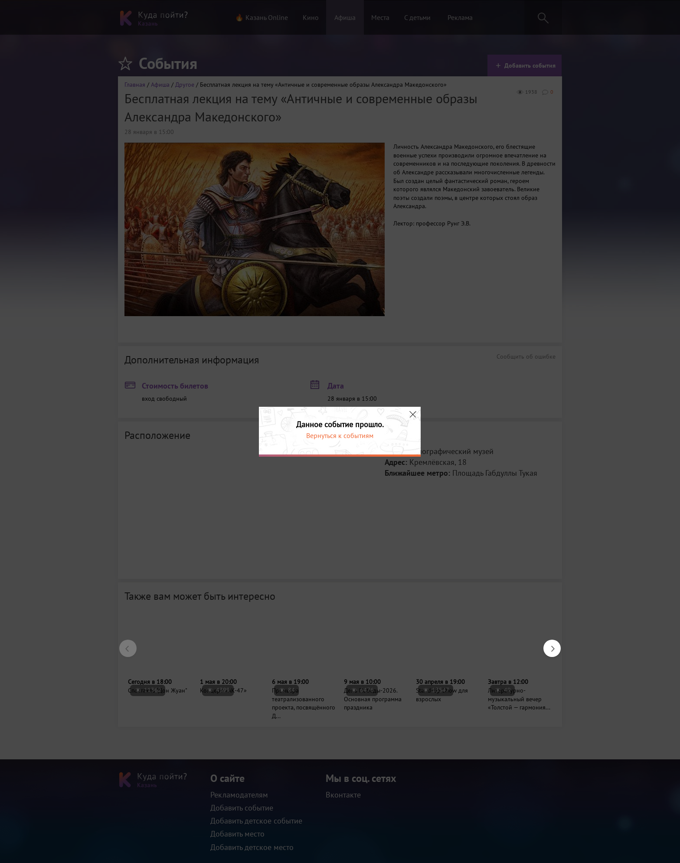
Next (547, 644)
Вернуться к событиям (339, 435)
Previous (123, 644)
